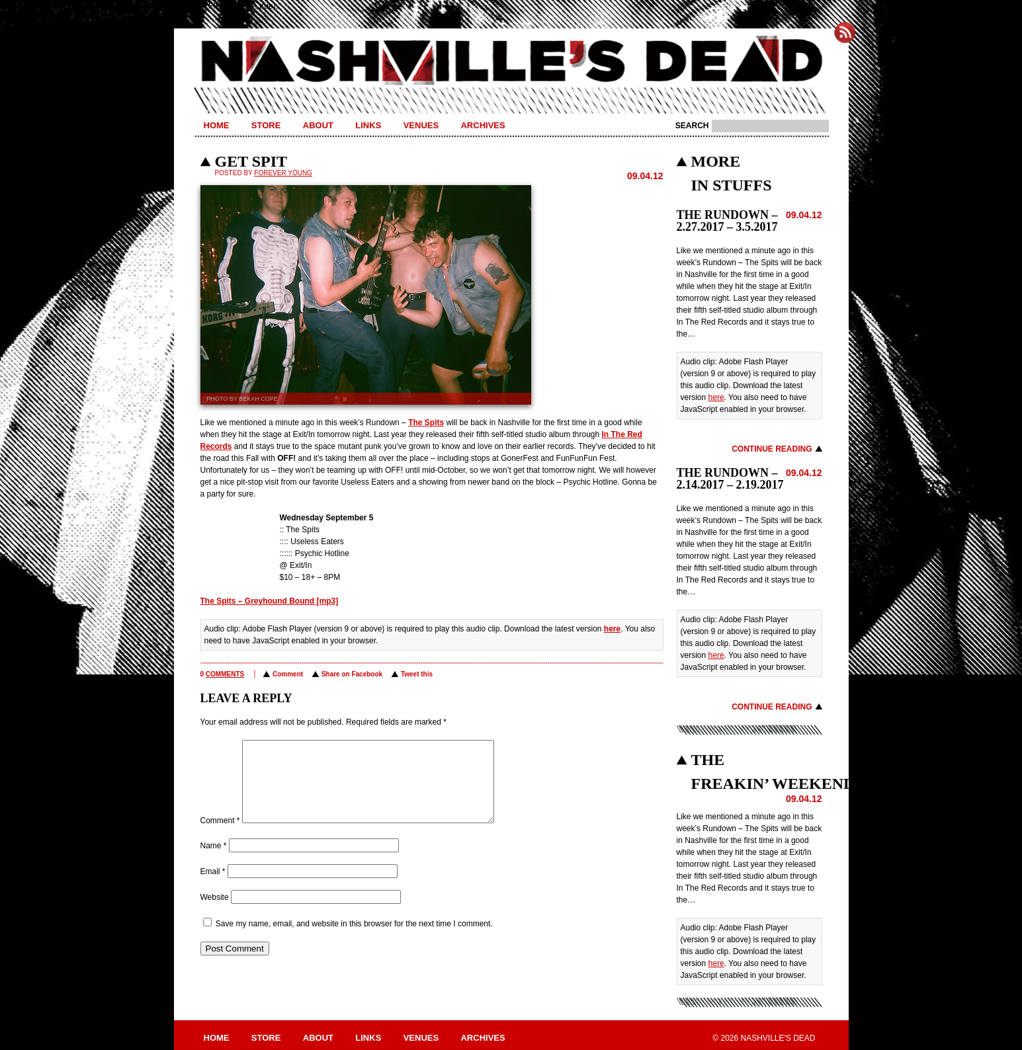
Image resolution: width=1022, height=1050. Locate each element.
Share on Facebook (351, 674)
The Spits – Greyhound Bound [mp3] (269, 601)
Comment (288, 674)
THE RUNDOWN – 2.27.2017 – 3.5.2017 (727, 220)
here (612, 628)
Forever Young (283, 173)
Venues (421, 125)
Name (213, 861)
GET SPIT (251, 161)
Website (214, 913)
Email (213, 887)
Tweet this (417, 674)
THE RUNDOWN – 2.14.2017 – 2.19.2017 (730, 478)
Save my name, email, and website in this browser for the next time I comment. (354, 939)
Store (266, 125)
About (318, 125)
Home (217, 125)
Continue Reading (772, 449)
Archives (482, 125)
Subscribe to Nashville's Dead (844, 32)
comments (225, 674)
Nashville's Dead (511, 61)
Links (368, 125)
